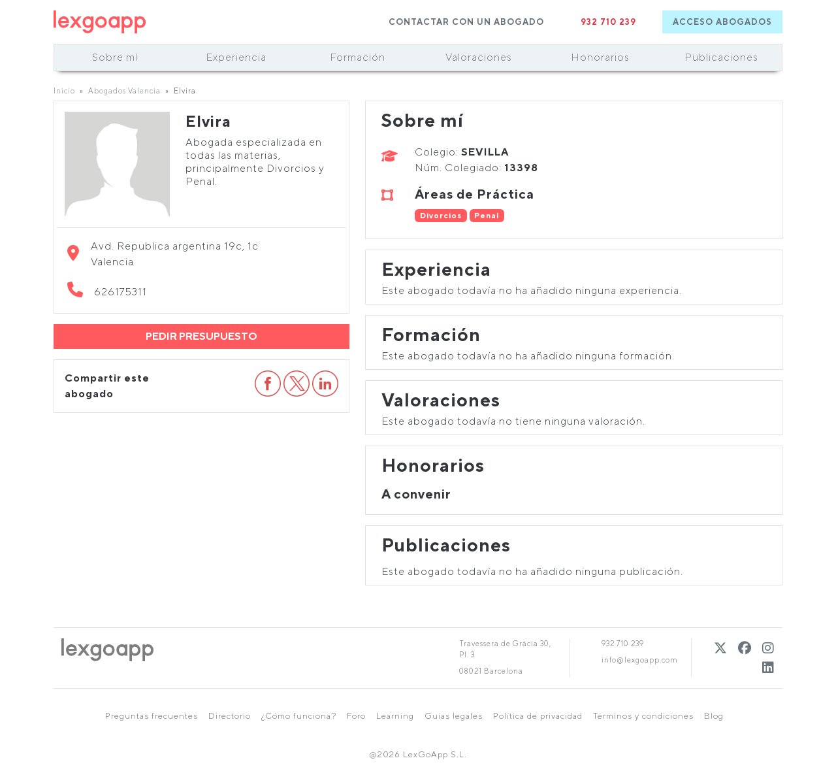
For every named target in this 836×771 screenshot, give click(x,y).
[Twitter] (721, 647)
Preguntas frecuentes (151, 716)
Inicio (64, 90)
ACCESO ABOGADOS (722, 22)
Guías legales (454, 716)
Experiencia (236, 57)
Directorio (229, 716)
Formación (357, 57)
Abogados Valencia (124, 90)
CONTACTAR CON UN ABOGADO (466, 22)
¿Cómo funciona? (298, 716)
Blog (714, 716)
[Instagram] (768, 647)
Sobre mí (115, 57)
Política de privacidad (538, 716)
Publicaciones (721, 57)
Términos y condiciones (643, 716)
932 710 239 (608, 22)
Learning (395, 716)
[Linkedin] (768, 667)
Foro (356, 716)
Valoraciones (478, 57)
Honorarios (600, 57)
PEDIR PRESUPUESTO (201, 336)
